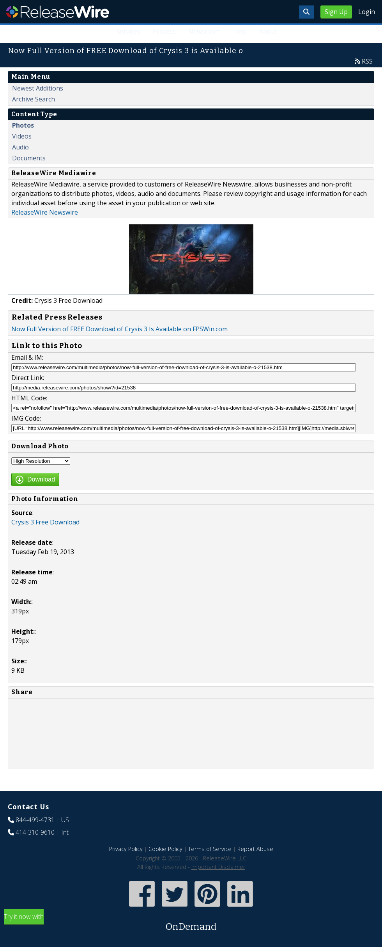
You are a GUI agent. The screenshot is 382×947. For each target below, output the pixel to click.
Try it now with (191, 923)
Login (366, 11)
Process (164, 31)
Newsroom (204, 31)
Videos (22, 136)
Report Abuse (255, 849)
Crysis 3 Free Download (45, 522)
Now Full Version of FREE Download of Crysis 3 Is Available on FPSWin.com (119, 329)
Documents (29, 158)
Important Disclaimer (218, 867)
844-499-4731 (35, 820)
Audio (20, 147)
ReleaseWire (57, 12)
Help (240, 31)
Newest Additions (37, 88)
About (268, 31)
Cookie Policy (165, 849)
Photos (23, 125)
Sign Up (336, 11)
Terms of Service (210, 849)
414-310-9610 (35, 832)
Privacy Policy (126, 849)
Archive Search (33, 99)
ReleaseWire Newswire (44, 212)
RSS (367, 61)
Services (128, 31)
